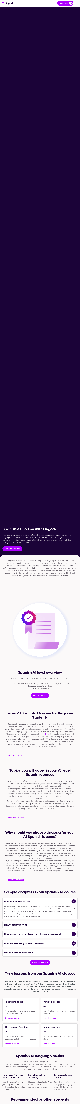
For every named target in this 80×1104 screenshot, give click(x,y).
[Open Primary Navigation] (76, 3)
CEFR (47, 734)
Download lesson (12, 1018)
